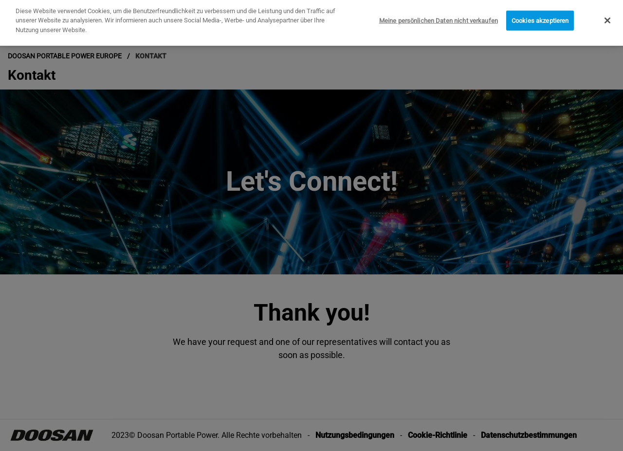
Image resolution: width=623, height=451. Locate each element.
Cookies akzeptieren (540, 17)
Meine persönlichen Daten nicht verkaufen (438, 17)
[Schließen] (607, 17)
